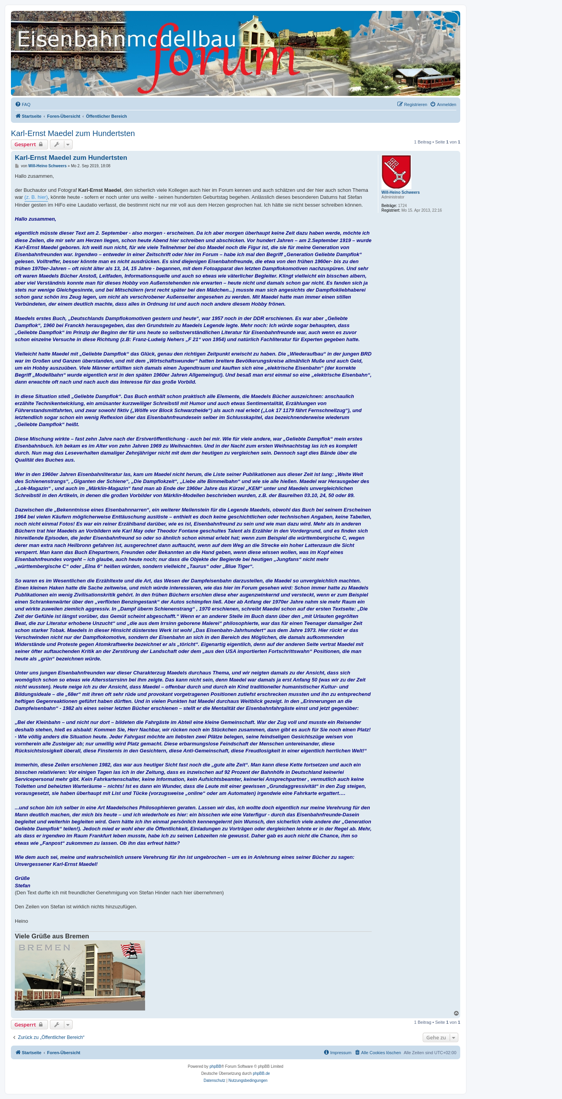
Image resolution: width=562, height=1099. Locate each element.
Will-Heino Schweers (400, 192)
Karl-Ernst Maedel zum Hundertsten (73, 133)
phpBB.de (261, 1073)
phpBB (215, 1066)
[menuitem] (22, 104)
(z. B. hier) (36, 197)
